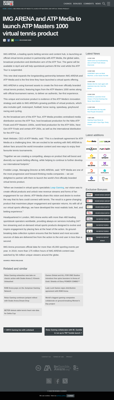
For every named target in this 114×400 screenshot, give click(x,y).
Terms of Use (58, 357)
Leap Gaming (57, 187)
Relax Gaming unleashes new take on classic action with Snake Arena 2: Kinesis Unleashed (21, 278)
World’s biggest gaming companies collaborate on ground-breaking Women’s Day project (62, 301)
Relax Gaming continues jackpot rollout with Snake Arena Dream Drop (20, 299)
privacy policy (61, 395)
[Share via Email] (12, 40)
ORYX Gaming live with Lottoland (20, 330)
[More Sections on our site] (109, 4)
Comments (89, 4)
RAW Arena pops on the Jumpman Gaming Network (22, 289)
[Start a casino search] (104, 4)
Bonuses (77, 4)
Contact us (46, 357)
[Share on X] (4, 40)
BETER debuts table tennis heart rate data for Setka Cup (21, 311)
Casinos (68, 4)
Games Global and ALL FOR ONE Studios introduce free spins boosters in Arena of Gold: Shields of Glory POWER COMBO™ (62, 278)
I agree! (70, 396)
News (98, 4)
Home (5, 9)
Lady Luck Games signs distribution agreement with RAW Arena (60, 289)
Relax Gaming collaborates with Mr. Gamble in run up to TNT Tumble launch (64, 331)
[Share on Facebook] (8, 40)
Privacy (69, 357)
